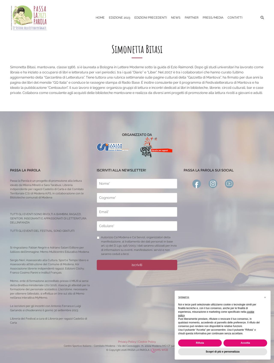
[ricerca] (262, 17)
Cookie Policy (147, 341)
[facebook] (197, 183)
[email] (137, 212)
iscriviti (137, 265)
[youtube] (229, 183)
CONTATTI (235, 17)
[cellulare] (137, 226)
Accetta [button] (245, 342)
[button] (265, 297)
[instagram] (213, 183)
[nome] (137, 184)
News (175, 17)
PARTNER (191, 17)
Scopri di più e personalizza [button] (223, 351)
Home (100, 17)
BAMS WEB (160, 349)
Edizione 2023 (119, 17)
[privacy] (98, 237)
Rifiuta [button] (200, 342)
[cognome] (137, 198)
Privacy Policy (127, 341)
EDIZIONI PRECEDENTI (150, 17)
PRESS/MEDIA (213, 17)
